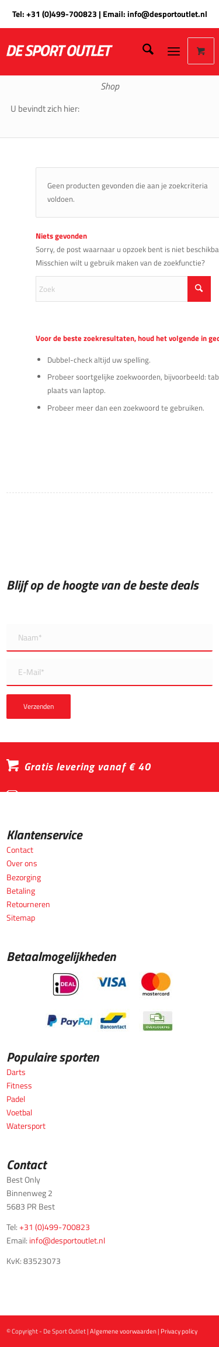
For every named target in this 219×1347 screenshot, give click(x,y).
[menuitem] (142, 50)
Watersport (26, 1125)
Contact (19, 849)
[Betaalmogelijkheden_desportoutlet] (109, 1002)
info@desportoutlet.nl (167, 14)
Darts (16, 1072)
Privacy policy (179, 1331)
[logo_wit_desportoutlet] (82, 50)
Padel (15, 1099)
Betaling (20, 890)
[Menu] (174, 51)
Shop (109, 86)
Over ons (21, 863)
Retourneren (28, 904)
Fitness (19, 1085)
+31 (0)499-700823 (61, 14)
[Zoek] (142, 50)
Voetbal (19, 1112)
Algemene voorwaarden (123, 1331)
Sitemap (20, 917)
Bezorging (23, 877)
